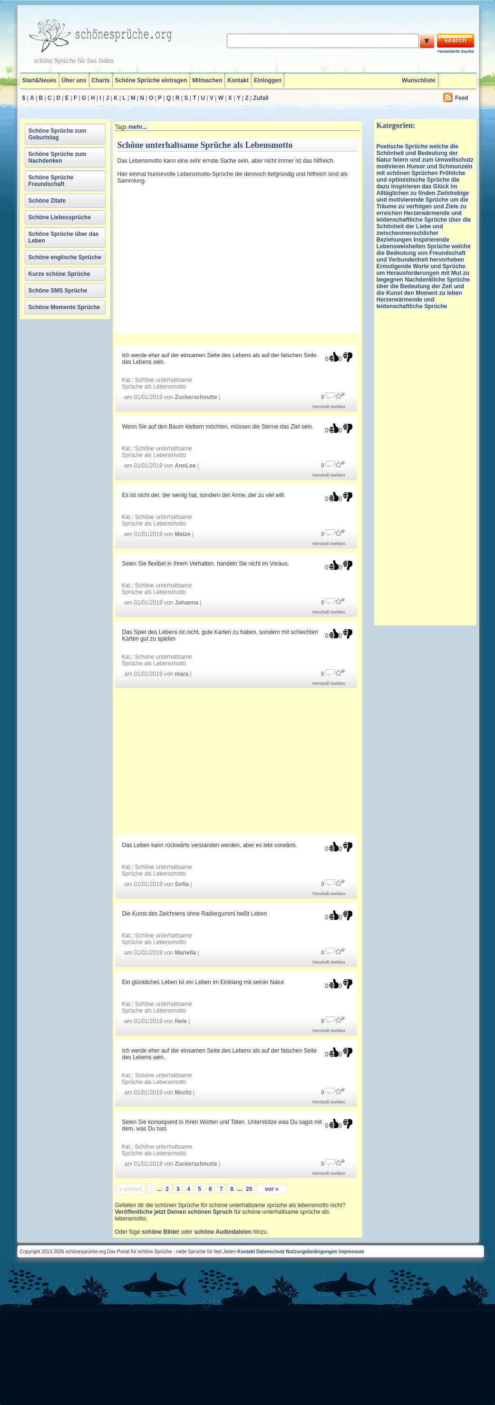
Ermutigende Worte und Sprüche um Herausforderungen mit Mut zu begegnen (423, 273)
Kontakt (238, 80)
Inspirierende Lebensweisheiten (413, 243)
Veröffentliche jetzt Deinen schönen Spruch (174, 1212)
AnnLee (185, 465)
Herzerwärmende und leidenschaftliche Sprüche (412, 303)
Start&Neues (39, 80)
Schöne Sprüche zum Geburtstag (58, 134)
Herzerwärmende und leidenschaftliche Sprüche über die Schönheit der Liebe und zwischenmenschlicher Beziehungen (424, 226)
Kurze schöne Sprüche (59, 274)
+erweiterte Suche (455, 51)
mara (182, 674)
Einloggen (267, 80)
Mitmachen (208, 80)
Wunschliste (418, 80)
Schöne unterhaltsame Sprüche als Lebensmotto (157, 383)
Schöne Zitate (47, 200)
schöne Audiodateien (223, 1232)
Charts (101, 80)
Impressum (351, 1251)
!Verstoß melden (328, 406)
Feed (461, 98)
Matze (183, 534)
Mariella (185, 952)
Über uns (74, 80)
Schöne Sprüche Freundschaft (51, 180)
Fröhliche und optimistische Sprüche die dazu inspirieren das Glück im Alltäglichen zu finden (421, 183)
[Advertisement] (200, 261)
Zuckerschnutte (196, 397)
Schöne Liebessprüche (60, 217)
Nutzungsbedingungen (311, 1251)
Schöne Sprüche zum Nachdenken (58, 157)
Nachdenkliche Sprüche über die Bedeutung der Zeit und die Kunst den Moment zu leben (423, 286)
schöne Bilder (160, 1232)
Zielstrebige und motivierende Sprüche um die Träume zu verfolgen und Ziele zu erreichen (423, 203)
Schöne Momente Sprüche (64, 307)
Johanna (186, 602)
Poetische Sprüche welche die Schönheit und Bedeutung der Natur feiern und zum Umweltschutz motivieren (425, 156)
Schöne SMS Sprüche (58, 290)
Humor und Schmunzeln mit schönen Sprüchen (425, 169)
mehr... (137, 127)
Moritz (183, 1092)
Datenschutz (270, 1251)
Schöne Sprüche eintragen (151, 80)
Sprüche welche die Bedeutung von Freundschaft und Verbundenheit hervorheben (424, 253)
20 (249, 1189)
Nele (181, 1021)
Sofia (182, 884)
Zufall (261, 98)
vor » (272, 1189)
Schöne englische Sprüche (65, 257)
